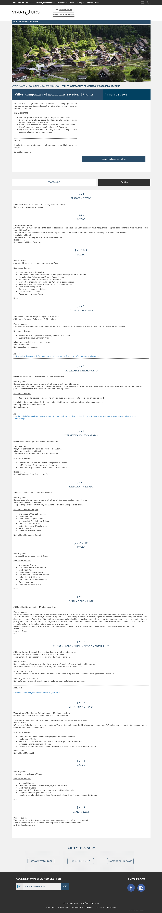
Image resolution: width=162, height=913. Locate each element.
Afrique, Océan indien (45, 3)
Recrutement (111, 907)
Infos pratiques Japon (70, 903)
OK (65, 886)
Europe (81, 3)
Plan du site (95, 903)
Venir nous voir (77, 907)
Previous (14, 55)
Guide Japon (50, 907)
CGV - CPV (89, 907)
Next (148, 55)
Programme (54, 182)
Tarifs (124, 182)
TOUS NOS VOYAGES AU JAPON (44, 86)
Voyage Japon (19, 86)
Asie (72, 3)
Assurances (100, 907)
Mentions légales (64, 907)
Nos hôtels (84, 903)
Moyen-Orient (93, 3)
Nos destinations (20, 2)
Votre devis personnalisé (114, 159)
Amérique (62, 3)
